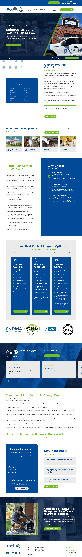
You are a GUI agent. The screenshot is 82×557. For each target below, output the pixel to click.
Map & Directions (38, 553)
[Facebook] (66, 549)
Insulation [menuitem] (48, 9)
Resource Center (30, 556)
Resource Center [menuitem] (54, 9)
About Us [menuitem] (23, 9)
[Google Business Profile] (69, 549)
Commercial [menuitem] (36, 9)
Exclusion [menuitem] (42, 9)
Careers (28, 549)
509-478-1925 (69, 3)
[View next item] (42, 341)
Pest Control (29, 551)
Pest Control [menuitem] (29, 9)
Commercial (29, 554)
